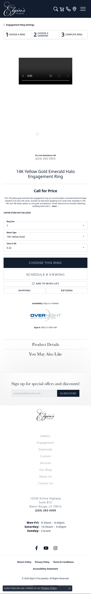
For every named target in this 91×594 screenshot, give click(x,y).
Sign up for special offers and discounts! (45, 383)
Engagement (45, 442)
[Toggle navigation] (83, 9)
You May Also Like (45, 354)
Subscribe (68, 393)
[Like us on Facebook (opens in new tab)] (36, 548)
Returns (67, 291)
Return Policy (24, 562)
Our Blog (45, 469)
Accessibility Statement (45, 568)
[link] (68, 8)
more (55, 206)
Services (45, 463)
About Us (45, 476)
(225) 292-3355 (45, 158)
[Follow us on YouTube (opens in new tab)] (46, 548)
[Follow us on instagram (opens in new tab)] (55, 548)
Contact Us (45, 483)
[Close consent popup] (69, 588)
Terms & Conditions (63, 562)
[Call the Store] (45, 510)
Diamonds (45, 449)
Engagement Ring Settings (20, 24)
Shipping (24, 291)
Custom (45, 456)
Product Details (45, 344)
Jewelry (45, 436)
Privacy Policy (42, 562)
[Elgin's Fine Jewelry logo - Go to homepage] (27, 9)
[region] (45, 99)
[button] (56, 8)
